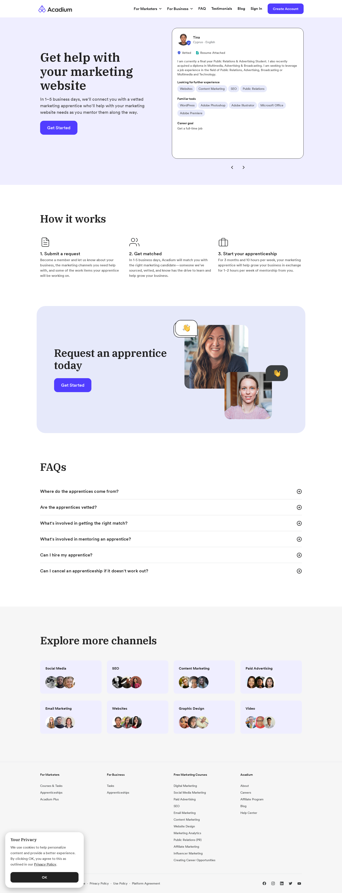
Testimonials (221, 8)
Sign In (256, 8)
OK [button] (44, 877)
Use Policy (120, 883)
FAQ (202, 8)
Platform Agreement (146, 883)
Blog (241, 8)
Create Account (285, 9)
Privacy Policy (99, 883)
